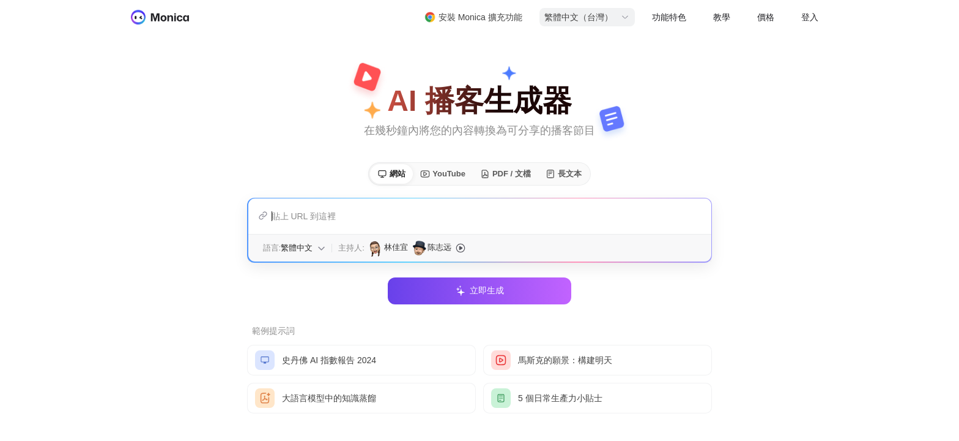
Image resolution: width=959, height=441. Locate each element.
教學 (721, 17)
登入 (809, 17)
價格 (765, 17)
